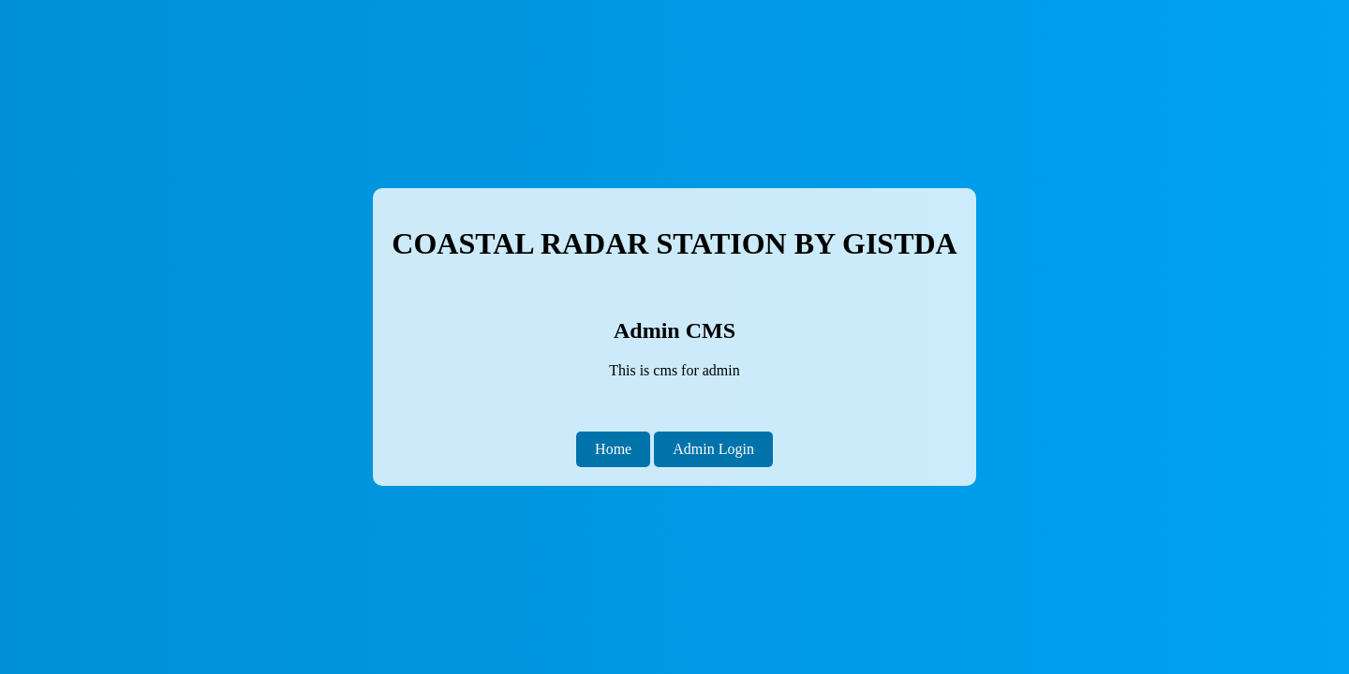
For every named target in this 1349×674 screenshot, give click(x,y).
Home (613, 449)
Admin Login (713, 449)
